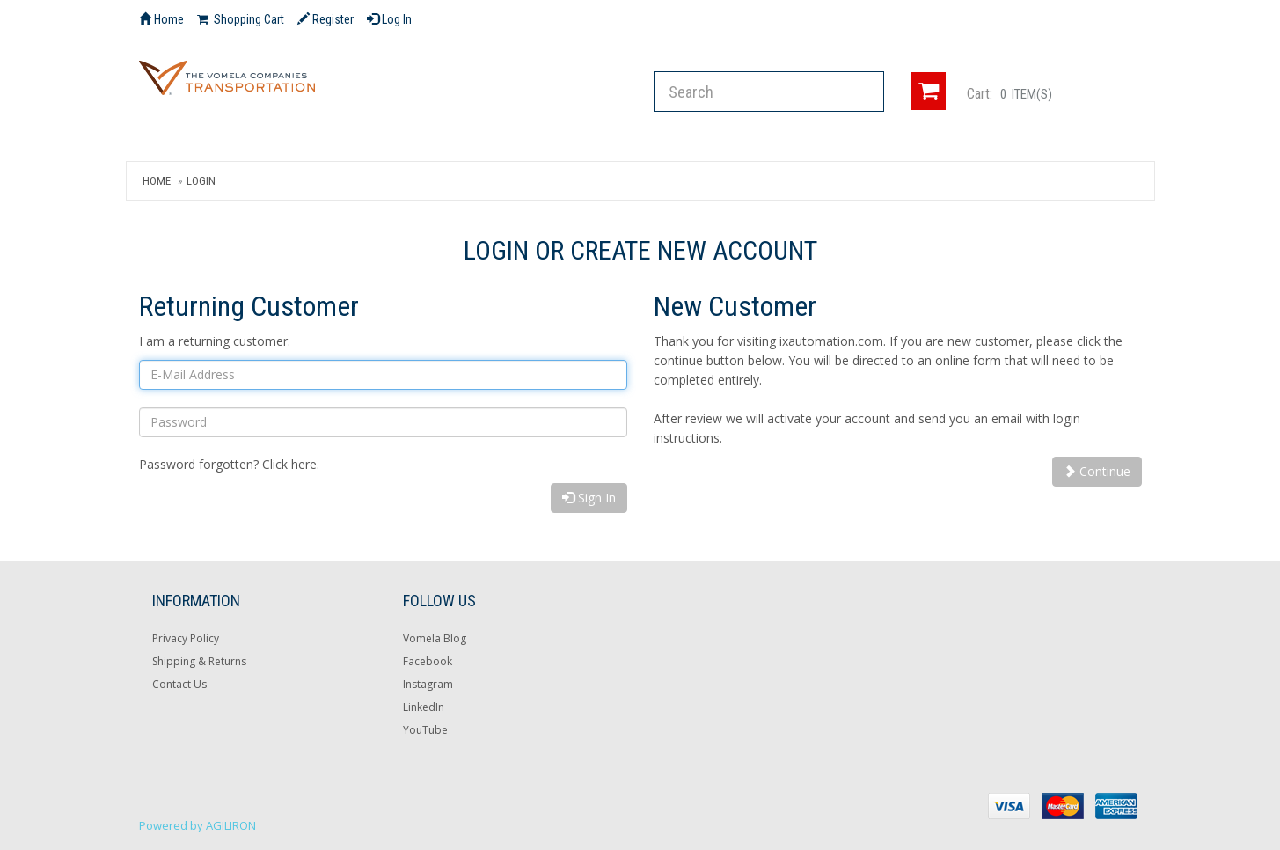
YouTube (425, 729)
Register (325, 19)
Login (201, 180)
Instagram (428, 684)
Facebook (427, 661)
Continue (1097, 471)
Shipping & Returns (199, 661)
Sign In (589, 497)
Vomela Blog (434, 638)
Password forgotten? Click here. (229, 464)
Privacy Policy (185, 638)
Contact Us (179, 684)
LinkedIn (423, 707)
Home (157, 180)
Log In (389, 19)
